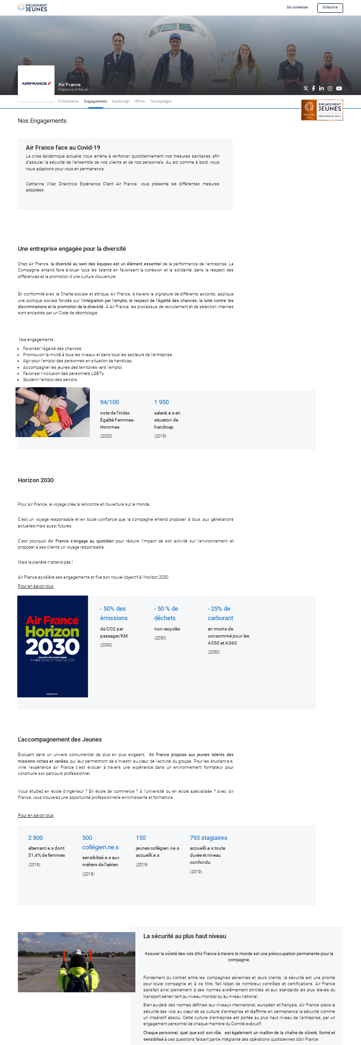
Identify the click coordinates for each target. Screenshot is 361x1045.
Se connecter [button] (297, 7)
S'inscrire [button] (329, 7)
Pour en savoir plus (36, 586)
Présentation (68, 101)
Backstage (120, 101)
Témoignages (161, 101)
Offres (139, 101)
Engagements (95, 101)
